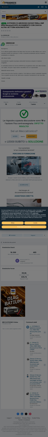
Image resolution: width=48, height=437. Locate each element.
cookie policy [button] (35, 213)
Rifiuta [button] (12, 223)
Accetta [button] (35, 223)
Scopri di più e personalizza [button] (24, 226)
